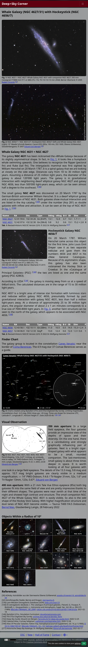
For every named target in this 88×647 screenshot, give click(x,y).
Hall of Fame (42, 634)
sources (31, 639)
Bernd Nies (8, 507)
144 (34, 272)
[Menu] (82, 4)
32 (16, 82)
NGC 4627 (8, 218)
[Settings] (65, 635)
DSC (22, 634)
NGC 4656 (8, 327)
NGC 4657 (8, 330)
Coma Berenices (22, 346)
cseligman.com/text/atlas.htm (48, 621)
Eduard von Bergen (32, 146)
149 (56, 415)
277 (68, 225)
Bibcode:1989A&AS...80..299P (23, 609)
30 (42, 146)
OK (84, 643)
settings (78, 643)
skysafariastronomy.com (50, 614)
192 (20, 464)
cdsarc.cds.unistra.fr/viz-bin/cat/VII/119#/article (57, 609)
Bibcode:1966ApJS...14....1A (33, 626)
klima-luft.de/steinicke (62, 628)
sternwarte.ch (48, 600)
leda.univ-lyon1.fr (52, 602)
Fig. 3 (47, 309)
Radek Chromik (8, 82)
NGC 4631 (8, 222)
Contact (56, 634)
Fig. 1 (53, 159)
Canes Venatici (67, 343)
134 (26, 280)
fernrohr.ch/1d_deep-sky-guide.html (53, 619)
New (30, 634)
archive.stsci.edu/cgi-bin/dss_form (47, 616)
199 (37, 202)
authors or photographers (47, 639)
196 (39, 187)
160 (59, 415)
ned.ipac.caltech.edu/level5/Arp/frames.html (64, 626)
